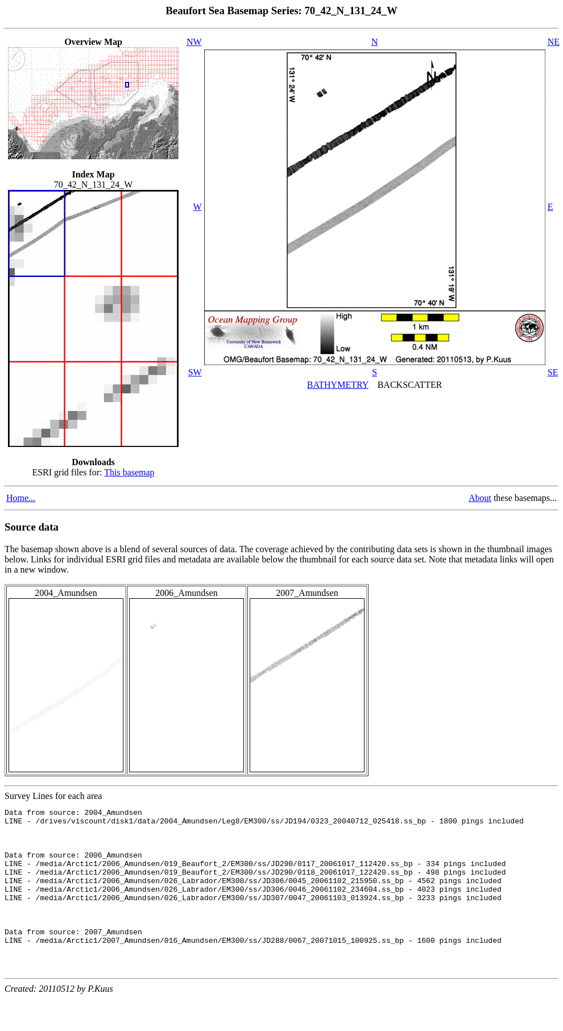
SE (553, 372)
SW (195, 372)
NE (554, 42)
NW (194, 42)
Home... (20, 498)
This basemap (129, 472)
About (480, 498)
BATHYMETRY (338, 385)
